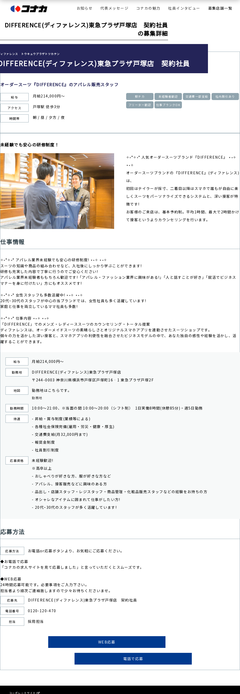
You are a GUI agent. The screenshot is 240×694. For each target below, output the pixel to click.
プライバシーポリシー (24, 687)
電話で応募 (160, 643)
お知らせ (85, 8)
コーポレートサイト (24, 679)
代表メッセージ (114, 8)
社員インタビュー (184, 8)
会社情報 (15, 683)
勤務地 (38, 398)
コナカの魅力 (148, 8)
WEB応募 (80, 643)
